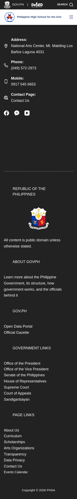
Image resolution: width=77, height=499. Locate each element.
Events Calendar (16, 472)
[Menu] (71, 17)
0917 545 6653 (23, 84)
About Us (11, 430)
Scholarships (14, 442)
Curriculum (13, 436)
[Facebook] (6, 113)
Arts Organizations (19, 448)
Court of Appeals (17, 393)
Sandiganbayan (17, 399)
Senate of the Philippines (24, 375)
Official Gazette (16, 332)
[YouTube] (27, 113)
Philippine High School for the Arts (39, 16)
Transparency (15, 454)
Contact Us (20, 101)
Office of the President (22, 363)
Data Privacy (14, 460)
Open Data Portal (18, 326)
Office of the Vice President (26, 369)
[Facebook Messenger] (16, 113)
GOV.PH (20, 311)
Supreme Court (16, 387)
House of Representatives (25, 381)
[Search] (65, 5)
